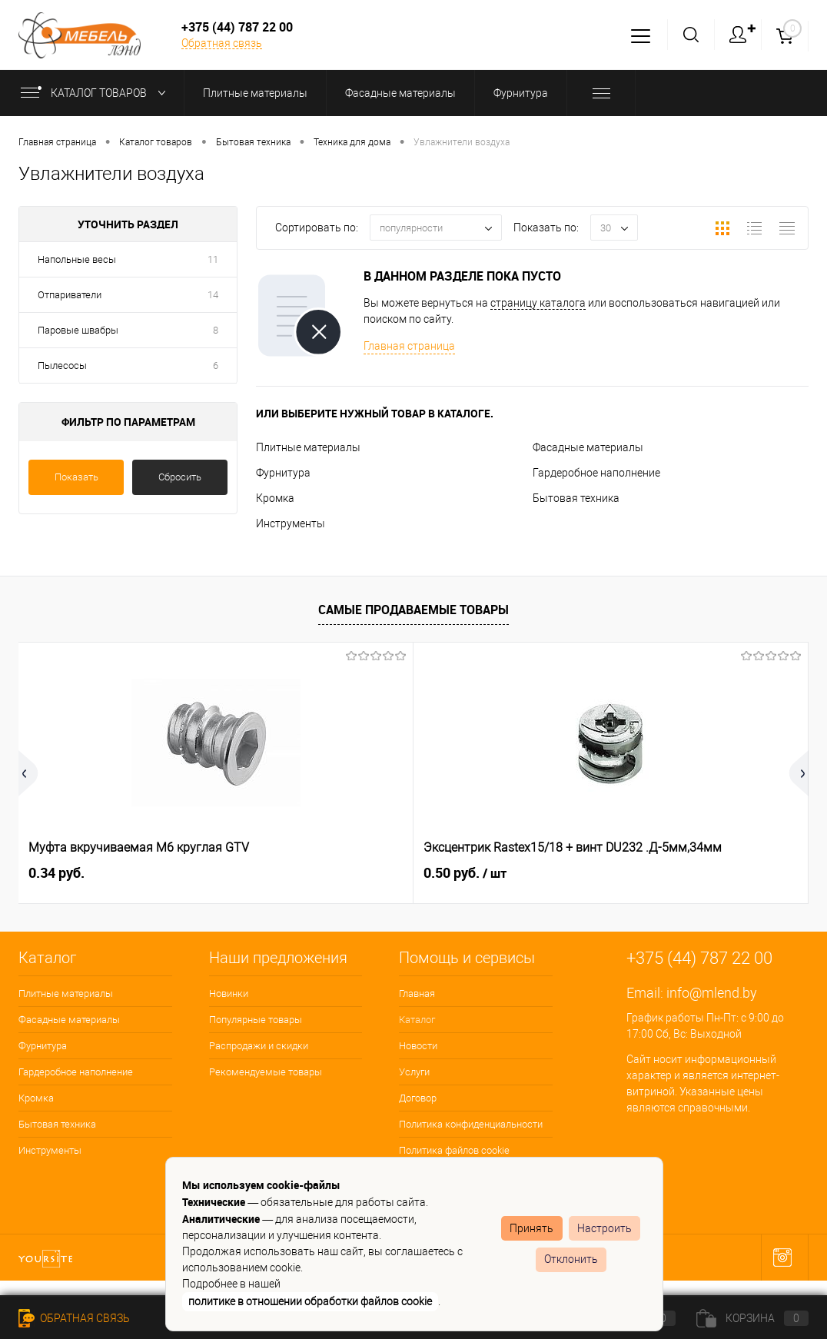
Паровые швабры (78, 330)
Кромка (275, 498)
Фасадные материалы (588, 447)
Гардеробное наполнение (596, 473)
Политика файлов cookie (454, 1150)
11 (213, 259)
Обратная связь (221, 43)
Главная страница (409, 346)
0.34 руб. (56, 873)
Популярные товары (255, 1019)
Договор (418, 1098)
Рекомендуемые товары (265, 1072)
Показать (76, 477)
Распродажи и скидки (258, 1046)
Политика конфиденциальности (471, 1124)
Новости (418, 1046)
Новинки (228, 993)
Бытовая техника (576, 498)
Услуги (414, 1072)
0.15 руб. (596, 873)
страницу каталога (538, 303)
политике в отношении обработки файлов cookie (310, 1301)
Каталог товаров (96, 93)
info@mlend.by (711, 993)
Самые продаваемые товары (413, 609)
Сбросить (179, 477)
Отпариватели (69, 295)
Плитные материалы (308, 447)
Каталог (417, 1019)
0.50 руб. (333, 873)
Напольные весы (77, 259)
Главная (417, 993)
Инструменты (290, 523)
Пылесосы (62, 365)
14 (213, 295)
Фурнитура (283, 473)
